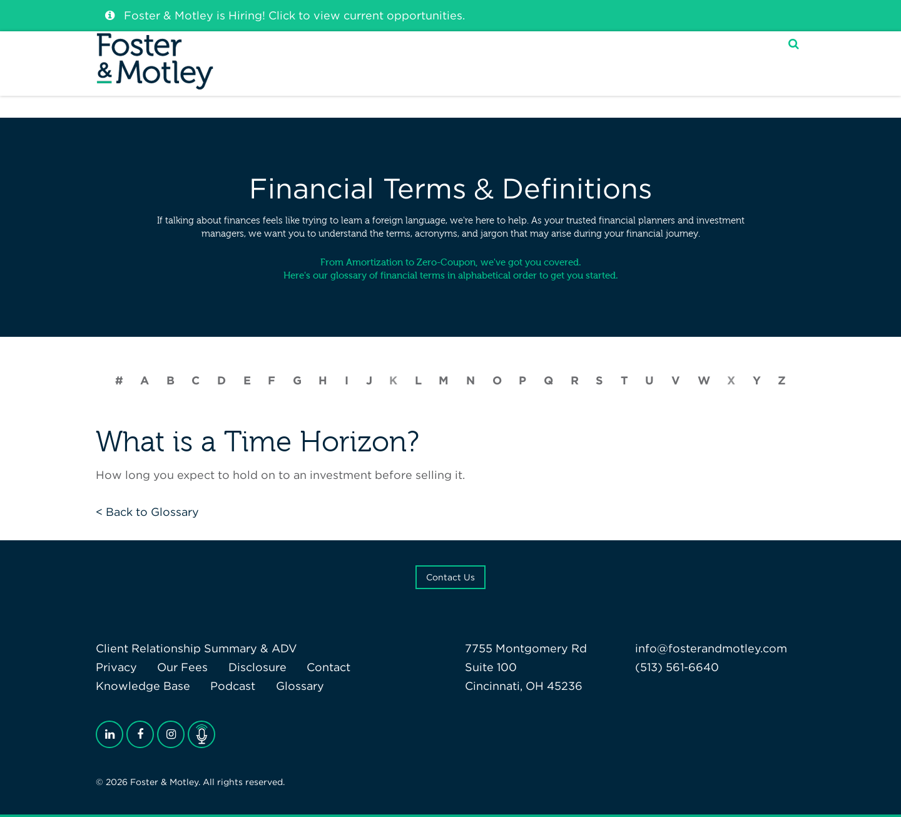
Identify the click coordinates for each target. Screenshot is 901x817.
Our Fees (182, 667)
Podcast (232, 685)
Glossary (300, 685)
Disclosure (257, 667)
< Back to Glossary (147, 511)
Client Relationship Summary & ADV (196, 648)
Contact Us (450, 577)
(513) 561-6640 (677, 667)
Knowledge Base (143, 685)
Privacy (116, 667)
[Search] (793, 58)
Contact (328, 667)
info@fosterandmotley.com (711, 648)
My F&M (733, 59)
